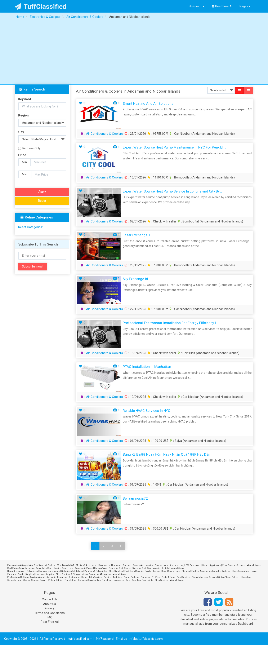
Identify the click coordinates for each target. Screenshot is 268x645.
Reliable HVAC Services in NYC (146, 410)
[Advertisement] (134, 52)
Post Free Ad (222, 6)
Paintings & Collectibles (95, 571)
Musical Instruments (49, 571)
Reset (42, 201)
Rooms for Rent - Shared (120, 568)
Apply (42, 192)
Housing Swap (60, 568)
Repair (43, 580)
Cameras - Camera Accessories (137, 565)
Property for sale (27, 568)
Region (23, 115)
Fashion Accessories (201, 571)
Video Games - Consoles (233, 565)
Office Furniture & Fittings (67, 574)
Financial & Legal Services (204, 577)
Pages (245, 6)
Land (70, 568)
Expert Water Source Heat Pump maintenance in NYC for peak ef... (174, 147)
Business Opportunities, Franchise (94, 580)
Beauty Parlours (131, 577)
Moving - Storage (31, 580)
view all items (253, 565)
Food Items (129, 571)
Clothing (186, 571)
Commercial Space (84, 568)
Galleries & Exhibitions (72, 571)
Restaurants (75, 577)
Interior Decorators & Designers (96, 574)
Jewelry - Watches (222, 571)
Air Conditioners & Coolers (104, 134)
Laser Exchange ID (137, 235)
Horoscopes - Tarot (121, 580)
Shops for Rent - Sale (142, 568)
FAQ (49, 617)
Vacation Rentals (161, 568)
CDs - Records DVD (66, 565)
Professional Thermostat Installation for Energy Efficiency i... (170, 323)
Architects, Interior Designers (53, 577)
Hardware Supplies (44, 574)
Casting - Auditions (113, 577)
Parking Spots (100, 568)
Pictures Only (29, 148)
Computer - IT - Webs (150, 577)
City (21, 132)
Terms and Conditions (49, 613)
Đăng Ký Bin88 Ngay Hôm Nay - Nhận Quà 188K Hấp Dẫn (166, 454)
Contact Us (49, 599)
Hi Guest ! (196, 6)
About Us (49, 604)
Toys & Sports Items (171, 571)
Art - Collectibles (30, 571)
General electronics (164, 565)
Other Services (161, 580)
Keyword (24, 99)
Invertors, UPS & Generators (188, 565)
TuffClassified (40, 6)
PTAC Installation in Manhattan (147, 367)
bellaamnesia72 (135, 498)
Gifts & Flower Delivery (229, 577)
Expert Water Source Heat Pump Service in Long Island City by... (172, 191)
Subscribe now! (32, 266)
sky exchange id (135, 279)
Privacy (49, 608)
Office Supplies (115, 571)
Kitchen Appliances (211, 565)
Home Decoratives (240, 571)
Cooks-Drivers (168, 577)
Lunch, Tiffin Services (92, 577)
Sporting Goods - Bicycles (148, 571)
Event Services (183, 577)
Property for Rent (44, 568)
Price (22, 155)
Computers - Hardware (110, 565)
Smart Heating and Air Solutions (148, 103)
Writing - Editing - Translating (62, 580)
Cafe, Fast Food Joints (142, 580)
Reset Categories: (30, 227)
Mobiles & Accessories (87, 565)
